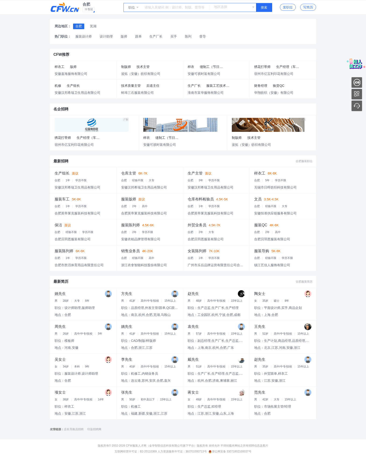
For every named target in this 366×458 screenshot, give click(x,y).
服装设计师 (83, 36)
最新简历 (60, 281)
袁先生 (193, 327)
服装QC (260, 225)
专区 (89, 10)
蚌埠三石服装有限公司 (137, 92)
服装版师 (128, 199)
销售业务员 (130, 251)
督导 (202, 36)
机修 (58, 85)
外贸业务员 (197, 225)
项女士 (60, 392)
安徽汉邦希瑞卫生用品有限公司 (77, 92)
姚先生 (60, 294)
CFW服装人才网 (136, 445)
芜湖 (93, 26)
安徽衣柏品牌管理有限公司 (140, 239)
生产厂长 (155, 36)
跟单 (138, 36)
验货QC (278, 85)
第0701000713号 (196, 451)
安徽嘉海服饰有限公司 (71, 74)
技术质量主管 (131, 85)
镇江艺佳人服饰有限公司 (272, 265)
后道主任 (152, 85)
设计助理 (106, 36)
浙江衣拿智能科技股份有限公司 (144, 265)
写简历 (308, 7)
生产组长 (73, 85)
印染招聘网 (94, 429)
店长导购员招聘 (74, 429)
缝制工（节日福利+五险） (214, 67)
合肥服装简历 (304, 281)
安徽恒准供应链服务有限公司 (275, 213)
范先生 (259, 392)
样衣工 (59, 67)
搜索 (264, 7)
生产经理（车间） (289, 67)
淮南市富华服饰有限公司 (206, 92)
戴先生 (193, 359)
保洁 (58, 225)
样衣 (191, 67)
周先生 (60, 327)
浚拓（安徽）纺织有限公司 (140, 74)
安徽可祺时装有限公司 (204, 74)
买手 (173, 36)
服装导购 (261, 251)
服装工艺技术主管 (219, 85)
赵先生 (193, 294)
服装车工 (62, 199)
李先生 (126, 359)
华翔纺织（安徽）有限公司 (273, 92)
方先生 (126, 294)
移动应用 (357, 94)
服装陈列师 (130, 225)
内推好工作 (357, 82)
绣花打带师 (262, 67)
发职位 (288, 7)
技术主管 (143, 67)
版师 (124, 36)
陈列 (188, 36)
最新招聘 (60, 161)
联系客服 (357, 106)
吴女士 (60, 359)
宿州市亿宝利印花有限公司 (273, 74)
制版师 (126, 67)
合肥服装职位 (304, 161)
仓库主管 (128, 173)
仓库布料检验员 (201, 199)
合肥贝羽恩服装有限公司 (73, 239)
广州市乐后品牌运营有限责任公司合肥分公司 (220, 265)
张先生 (126, 392)
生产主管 (195, 173)
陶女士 (259, 294)
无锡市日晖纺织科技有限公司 (275, 187)
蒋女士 (193, 392)
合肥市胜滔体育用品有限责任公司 (79, 265)
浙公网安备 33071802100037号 (230, 451)
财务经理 (260, 85)
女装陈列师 (197, 251)
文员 (258, 199)
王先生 (259, 327)
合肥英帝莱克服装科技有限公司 (77, 213)
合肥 (78, 26)
